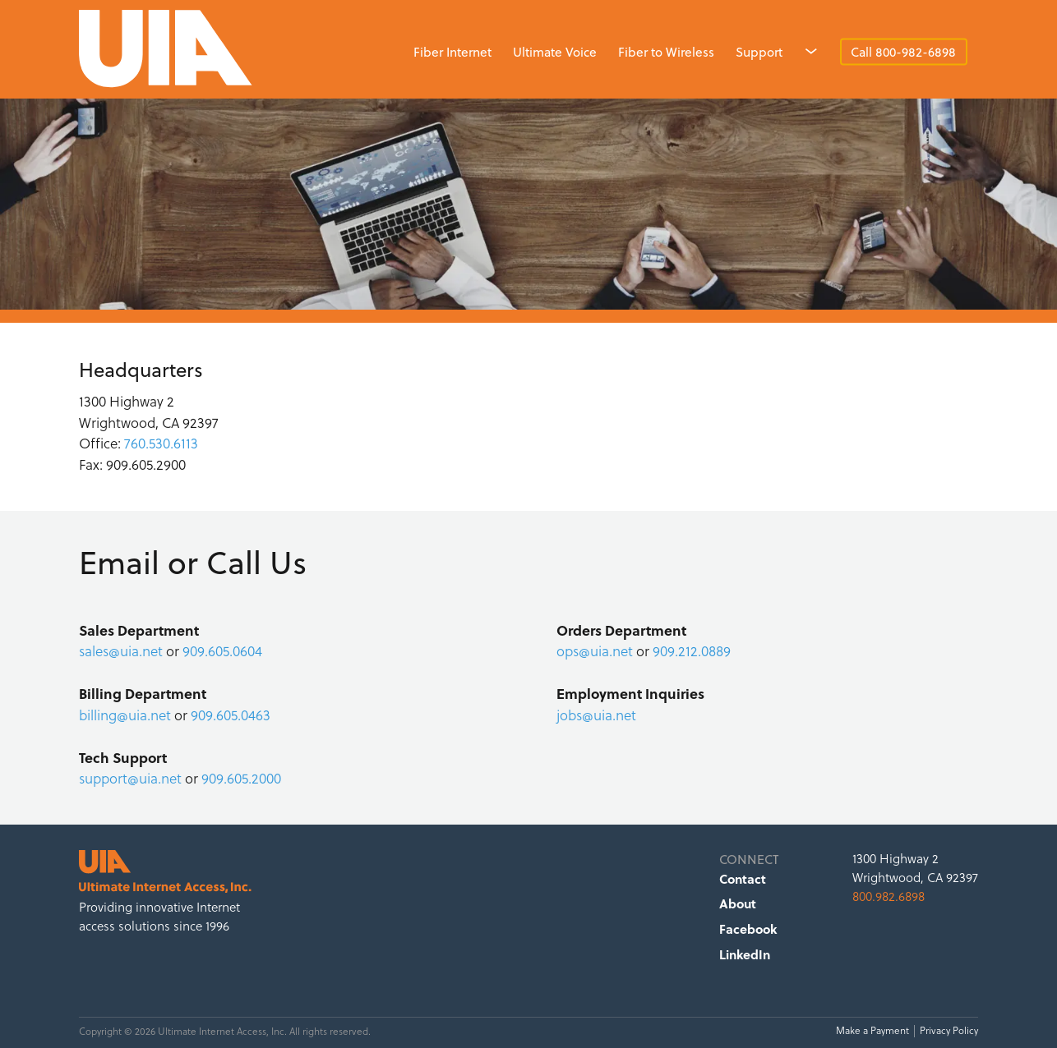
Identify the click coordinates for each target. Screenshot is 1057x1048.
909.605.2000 (241, 778)
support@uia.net (130, 778)
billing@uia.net (125, 715)
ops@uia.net (594, 651)
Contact (742, 879)
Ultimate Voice (555, 52)
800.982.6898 (888, 896)
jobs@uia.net (596, 715)
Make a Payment (872, 1030)
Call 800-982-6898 (903, 52)
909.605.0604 (222, 651)
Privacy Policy (949, 1030)
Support (759, 52)
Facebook (748, 929)
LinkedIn (744, 954)
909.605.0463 (230, 715)
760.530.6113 (161, 443)
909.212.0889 (692, 651)
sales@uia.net (121, 651)
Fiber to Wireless (666, 52)
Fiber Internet (452, 52)
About (737, 903)
